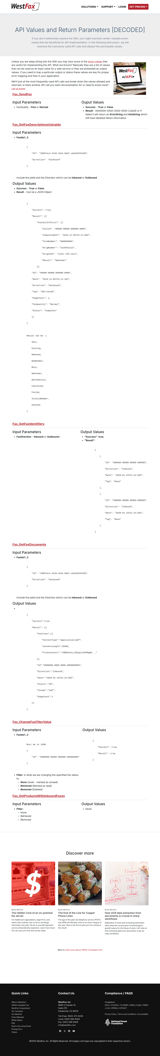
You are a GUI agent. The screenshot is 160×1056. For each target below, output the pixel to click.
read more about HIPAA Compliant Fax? (83, 950)
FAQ (13, 1023)
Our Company (17, 1011)
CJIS (108, 1008)
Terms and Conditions (127, 1014)
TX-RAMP (124, 1005)
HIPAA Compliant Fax (20, 1005)
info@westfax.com (67, 1025)
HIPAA (132, 1005)
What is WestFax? (19, 1002)
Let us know (18, 88)
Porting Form (17, 1029)
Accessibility (143, 1014)
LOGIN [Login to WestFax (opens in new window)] (122, 6)
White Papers (17, 1020)
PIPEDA (115, 1008)
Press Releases (18, 1017)
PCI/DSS (114, 1005)
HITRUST (123, 1008)
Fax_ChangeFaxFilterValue (31, 722)
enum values (95, 61)
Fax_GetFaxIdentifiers (28, 424)
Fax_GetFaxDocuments (29, 544)
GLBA (138, 1005)
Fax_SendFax (22, 94)
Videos (14, 1032)
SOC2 (107, 1005)
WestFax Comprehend (21, 1008)
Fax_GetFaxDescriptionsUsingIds (36, 124)
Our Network (17, 1014)
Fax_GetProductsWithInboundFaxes (38, 796)
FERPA (145, 1005)
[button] (89, 7)
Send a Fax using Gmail (21, 1026)
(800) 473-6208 (75, 1016)
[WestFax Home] (26, 6)
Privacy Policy (110, 1014)
